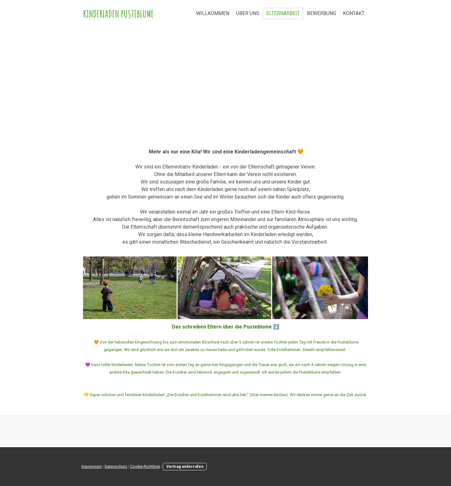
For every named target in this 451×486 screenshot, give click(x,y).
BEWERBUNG (321, 13)
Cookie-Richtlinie (145, 466)
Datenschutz (116, 466)
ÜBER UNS (247, 13)
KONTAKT (354, 13)
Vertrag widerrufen (184, 466)
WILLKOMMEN (212, 13)
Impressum (91, 466)
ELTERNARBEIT (283, 13)
